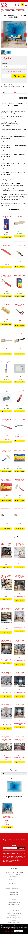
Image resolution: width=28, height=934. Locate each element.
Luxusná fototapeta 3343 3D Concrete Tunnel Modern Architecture (19, 577)
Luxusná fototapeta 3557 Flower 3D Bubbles (6, 706)
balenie (6, 76)
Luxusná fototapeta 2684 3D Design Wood (19, 609)
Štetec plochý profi (6, 333)
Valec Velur (19, 216)
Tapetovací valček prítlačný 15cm (19, 480)
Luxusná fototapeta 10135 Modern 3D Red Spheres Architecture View (19, 738)
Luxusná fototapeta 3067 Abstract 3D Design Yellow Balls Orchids (6, 738)
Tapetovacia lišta (6, 245)
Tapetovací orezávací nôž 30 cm (6, 420)
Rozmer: (4, 63)
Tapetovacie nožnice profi (19, 305)
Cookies (14, 920)
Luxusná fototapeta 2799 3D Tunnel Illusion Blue (19, 674)
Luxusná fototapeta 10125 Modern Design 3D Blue (7, 817)
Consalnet (16, 92)
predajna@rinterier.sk (14, 905)
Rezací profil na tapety (19, 419)
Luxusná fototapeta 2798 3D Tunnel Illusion (19, 705)
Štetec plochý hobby (19, 333)
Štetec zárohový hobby (6, 508)
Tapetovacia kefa (6, 304)
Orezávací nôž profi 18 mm (19, 246)
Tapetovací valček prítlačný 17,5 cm (6, 450)
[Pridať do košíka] (6, 237)
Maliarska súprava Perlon (6, 216)
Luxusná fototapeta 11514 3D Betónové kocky (6, 674)
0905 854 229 (20, 1)
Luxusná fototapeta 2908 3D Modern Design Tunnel (19, 642)
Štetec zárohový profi (19, 508)
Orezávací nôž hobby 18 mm (19, 390)
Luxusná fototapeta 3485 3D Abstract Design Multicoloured (6, 577)
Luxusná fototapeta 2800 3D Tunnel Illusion (6, 641)
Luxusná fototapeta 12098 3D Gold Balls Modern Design (19, 544)
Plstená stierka (19, 362)
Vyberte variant (19, 236)
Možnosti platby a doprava (14, 913)
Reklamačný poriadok (14, 922)
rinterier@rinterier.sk (9, 1)
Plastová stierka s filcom (6, 390)
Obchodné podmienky (14, 915)
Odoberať (21, 848)
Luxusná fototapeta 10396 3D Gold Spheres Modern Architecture (6, 610)
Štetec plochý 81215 (6, 362)
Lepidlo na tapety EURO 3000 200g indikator (6, 480)
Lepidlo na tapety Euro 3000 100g (19, 275)
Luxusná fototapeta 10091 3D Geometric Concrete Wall (6, 544)
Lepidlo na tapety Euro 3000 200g (19, 450)
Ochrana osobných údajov (14, 918)
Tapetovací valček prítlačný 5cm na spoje (6, 275)
